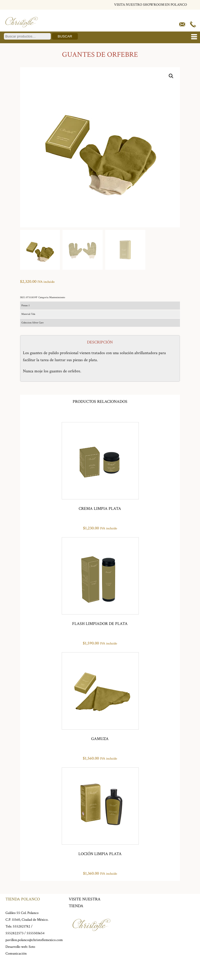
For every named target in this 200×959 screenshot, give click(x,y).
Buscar (65, 36)
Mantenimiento (57, 297)
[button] (171, 76)
